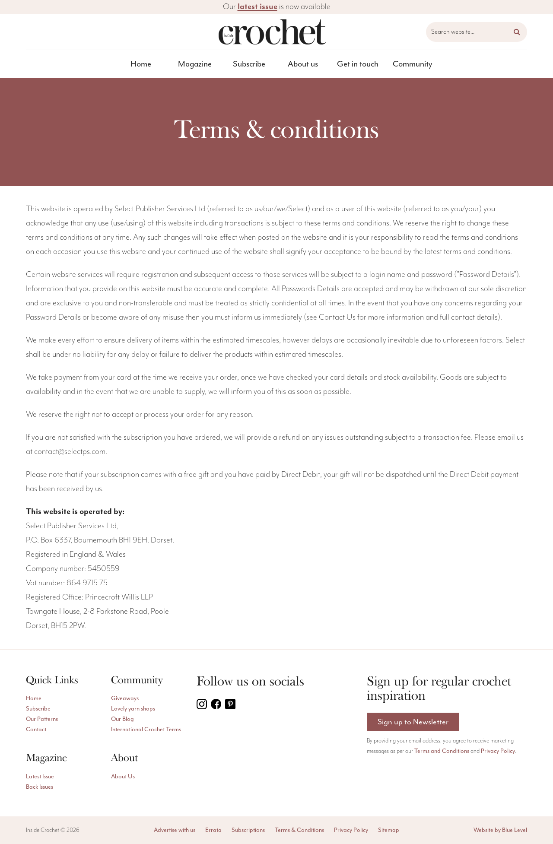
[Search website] (476, 32)
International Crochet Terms (146, 729)
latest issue (257, 7)
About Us (123, 776)
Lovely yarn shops (133, 708)
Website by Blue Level (500, 830)
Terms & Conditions (299, 830)
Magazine (195, 64)
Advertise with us (174, 830)
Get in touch (357, 64)
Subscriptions (248, 830)
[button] (517, 32)
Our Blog (122, 719)
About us (303, 64)
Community (412, 64)
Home (140, 64)
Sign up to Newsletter (413, 722)
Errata (213, 830)
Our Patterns (42, 719)
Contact (36, 729)
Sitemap (388, 830)
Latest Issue (40, 776)
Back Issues (39, 786)
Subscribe (249, 64)
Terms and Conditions (441, 751)
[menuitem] (141, 64)
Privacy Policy (498, 751)
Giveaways (125, 698)
